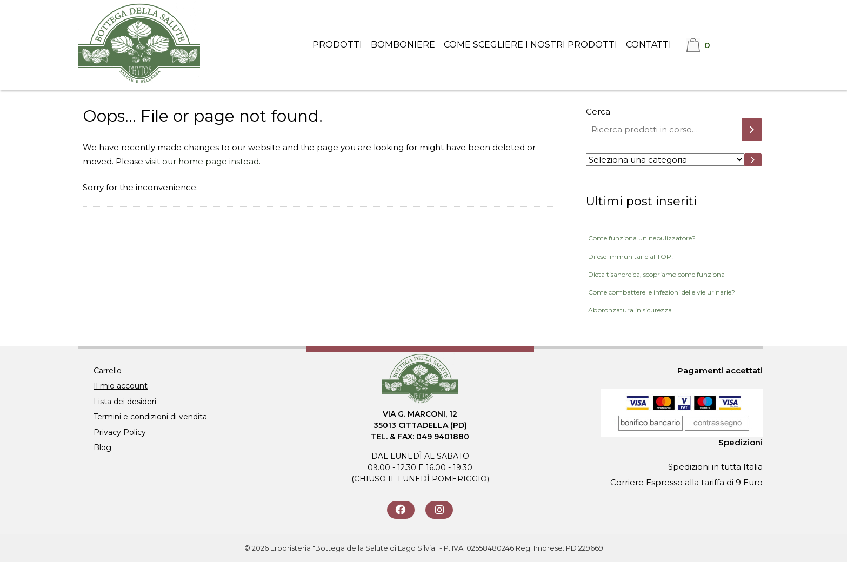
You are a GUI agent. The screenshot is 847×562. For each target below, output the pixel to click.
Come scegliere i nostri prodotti (530, 44)
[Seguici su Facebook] (401, 510)
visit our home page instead (202, 161)
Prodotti (337, 44)
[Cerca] (752, 129)
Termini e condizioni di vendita (150, 417)
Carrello (108, 371)
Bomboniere (403, 44)
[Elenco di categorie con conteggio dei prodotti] (665, 159)
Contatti (648, 44)
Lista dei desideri (125, 401)
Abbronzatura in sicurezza (630, 310)
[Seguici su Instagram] (439, 510)
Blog (102, 447)
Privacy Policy (120, 432)
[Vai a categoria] (753, 159)
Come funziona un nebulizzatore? (642, 238)
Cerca (598, 111)
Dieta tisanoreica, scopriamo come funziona (656, 274)
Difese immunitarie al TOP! (630, 256)
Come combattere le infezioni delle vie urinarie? (661, 292)
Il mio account (121, 386)
